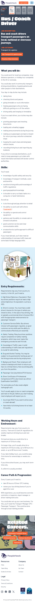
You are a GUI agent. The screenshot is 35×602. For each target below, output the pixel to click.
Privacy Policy (5, 580)
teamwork (7, 209)
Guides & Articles (6, 571)
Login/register (24, 3)
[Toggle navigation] (32, 2)
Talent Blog (4, 568)
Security (3, 587)
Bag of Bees (29, 599)
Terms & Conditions (7, 583)
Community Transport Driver (17, 533)
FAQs (2, 565)
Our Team (21, 568)
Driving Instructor (9, 538)
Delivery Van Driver (25, 538)
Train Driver (17, 542)
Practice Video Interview (10, 59)
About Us (21, 565)
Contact (21, 571)
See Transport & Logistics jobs (12, 54)
